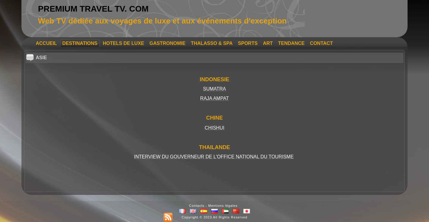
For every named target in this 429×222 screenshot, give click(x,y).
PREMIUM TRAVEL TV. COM (93, 8)
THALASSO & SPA (212, 43)
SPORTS (248, 43)
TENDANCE (291, 43)
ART (268, 43)
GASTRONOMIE (168, 43)
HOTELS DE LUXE (123, 43)
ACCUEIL (46, 43)
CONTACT (321, 43)
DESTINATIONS (79, 43)
